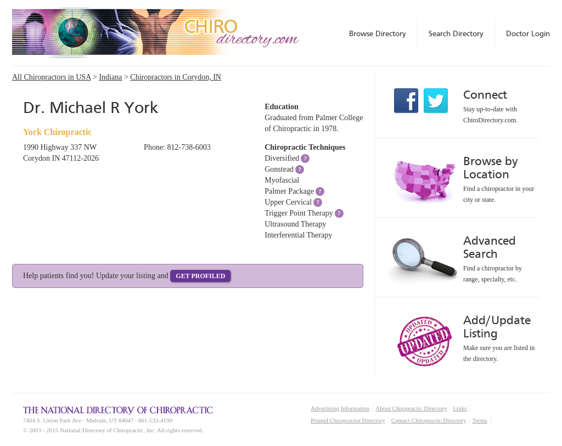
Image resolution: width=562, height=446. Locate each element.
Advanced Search (489, 247)
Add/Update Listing (497, 326)
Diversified (282, 158)
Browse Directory (377, 33)
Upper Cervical (288, 202)
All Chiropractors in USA (51, 77)
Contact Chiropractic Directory (429, 420)
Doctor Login (528, 33)
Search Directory (456, 33)
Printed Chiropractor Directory (348, 420)
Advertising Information (340, 408)
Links (460, 408)
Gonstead (279, 169)
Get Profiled (200, 276)
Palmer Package (289, 191)
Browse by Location (490, 167)
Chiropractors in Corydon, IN (175, 77)
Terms (479, 420)
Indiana (110, 77)
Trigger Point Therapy (299, 213)
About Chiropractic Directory (411, 408)
